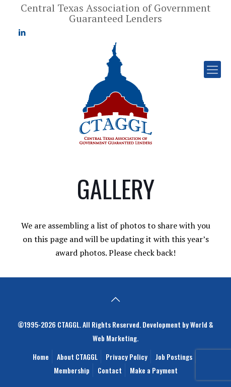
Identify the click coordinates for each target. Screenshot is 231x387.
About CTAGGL (77, 356)
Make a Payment (154, 370)
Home (41, 356)
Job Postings (174, 356)
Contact (110, 370)
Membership (72, 370)
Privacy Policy (126, 356)
